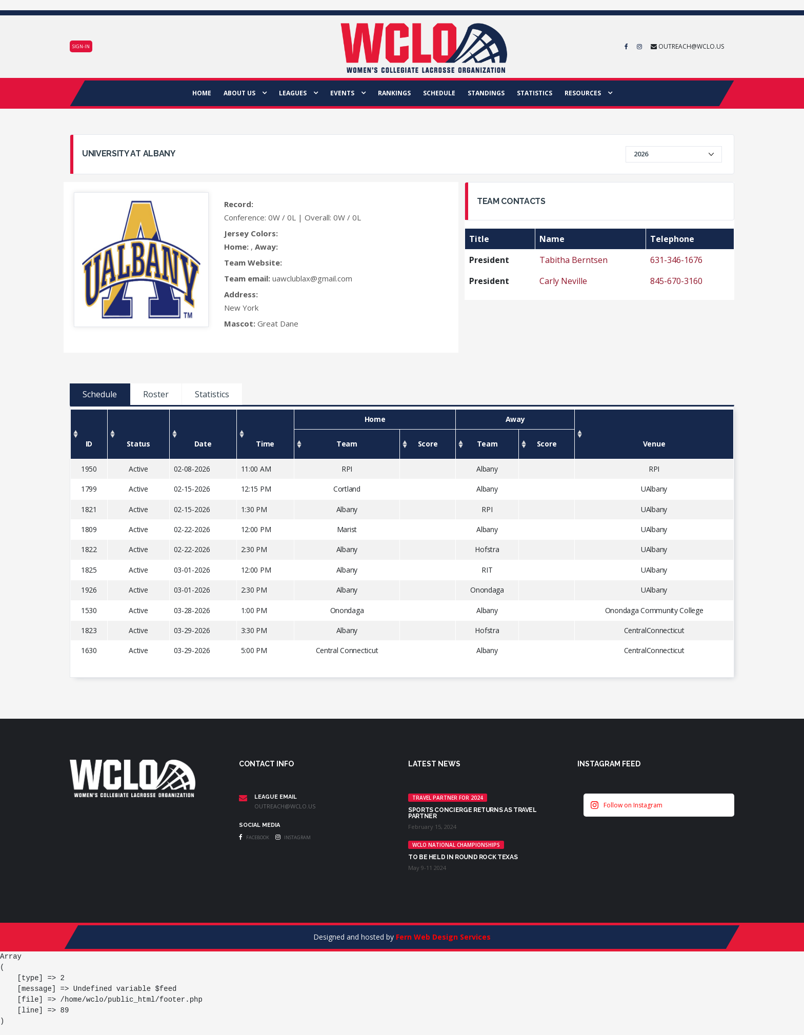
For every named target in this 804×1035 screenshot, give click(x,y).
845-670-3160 (676, 281)
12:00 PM (256, 529)
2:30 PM (254, 549)
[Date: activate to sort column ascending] (202, 434)
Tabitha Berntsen (573, 260)
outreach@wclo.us (284, 806)
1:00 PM (254, 610)
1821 (89, 509)
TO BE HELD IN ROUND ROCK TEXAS (462, 857)
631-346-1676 (676, 260)
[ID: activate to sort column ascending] (89, 434)
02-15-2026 (192, 489)
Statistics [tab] (212, 394)
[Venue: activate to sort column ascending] (654, 434)
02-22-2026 (192, 529)
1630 (89, 650)
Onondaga (487, 590)
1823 (89, 630)
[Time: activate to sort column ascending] (265, 434)
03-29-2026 (192, 630)
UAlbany (654, 489)
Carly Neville (563, 281)
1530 (89, 610)
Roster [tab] (156, 394)
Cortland (346, 489)
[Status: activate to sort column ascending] (138, 434)
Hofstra (487, 549)
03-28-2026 (192, 610)
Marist (347, 529)
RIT (486, 570)
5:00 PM (254, 650)
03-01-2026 (192, 570)
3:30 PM (254, 630)
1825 (89, 570)
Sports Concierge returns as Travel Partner (472, 813)
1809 (89, 529)
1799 (89, 489)
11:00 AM (256, 469)
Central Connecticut (347, 650)
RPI (346, 469)
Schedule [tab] (100, 394)
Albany (486, 469)
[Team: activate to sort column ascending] (346, 444)
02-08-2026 (192, 469)
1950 (89, 469)
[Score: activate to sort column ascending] (427, 444)
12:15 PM (256, 489)
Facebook (254, 837)
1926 (89, 590)
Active (138, 469)
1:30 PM (254, 509)
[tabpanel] (402, 542)
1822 (89, 549)
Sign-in (81, 46)
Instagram (293, 837)
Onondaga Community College (654, 610)
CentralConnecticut (654, 630)
